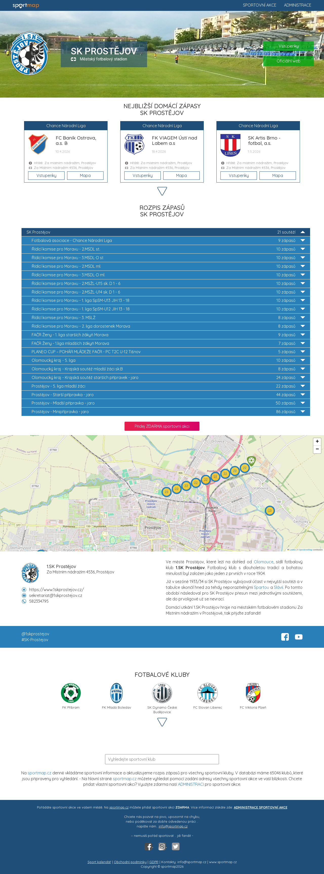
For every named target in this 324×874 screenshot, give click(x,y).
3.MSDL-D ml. (168, 275)
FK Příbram (71, 696)
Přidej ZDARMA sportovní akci (162, 426)
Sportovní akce (259, 5)
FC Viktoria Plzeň (253, 696)
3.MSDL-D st (168, 258)
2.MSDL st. (168, 249)
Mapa (85, 175)
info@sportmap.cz (173, 826)
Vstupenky (289, 46)
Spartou (261, 587)
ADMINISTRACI (191, 784)
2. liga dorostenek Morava (168, 326)
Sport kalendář (99, 862)
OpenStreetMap (305, 550)
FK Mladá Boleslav (116, 696)
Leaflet (291, 550)
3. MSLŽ (168, 318)
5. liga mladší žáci (168, 386)
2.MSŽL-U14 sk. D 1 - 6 (168, 292)
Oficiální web (288, 60)
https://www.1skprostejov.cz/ (56, 589)
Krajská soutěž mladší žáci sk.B (168, 369)
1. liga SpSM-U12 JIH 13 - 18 (168, 309)
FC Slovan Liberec (207, 696)
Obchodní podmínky (130, 862)
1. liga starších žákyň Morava (168, 335)
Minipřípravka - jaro (168, 412)
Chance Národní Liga (168, 240)
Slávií (278, 587)
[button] (251, 461)
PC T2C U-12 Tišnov (168, 352)
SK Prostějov (166, 232)
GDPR (153, 862)
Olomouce (263, 561)
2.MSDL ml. (168, 266)
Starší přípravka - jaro (168, 395)
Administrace (297, 5)
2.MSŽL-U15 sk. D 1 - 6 (168, 283)
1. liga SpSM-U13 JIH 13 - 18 (168, 300)
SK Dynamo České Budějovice (162, 698)
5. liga (168, 360)
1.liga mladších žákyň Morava (168, 343)
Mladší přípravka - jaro (168, 403)
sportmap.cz (39, 772)
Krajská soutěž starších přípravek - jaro (168, 377)
